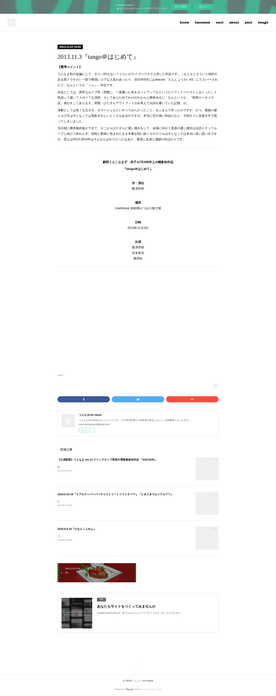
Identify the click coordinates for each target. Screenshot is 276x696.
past (248, 22)
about (234, 22)
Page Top (138, 665)
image (263, 22)
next (219, 22)
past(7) (60, 375)
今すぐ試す (181, 6)
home (184, 22)
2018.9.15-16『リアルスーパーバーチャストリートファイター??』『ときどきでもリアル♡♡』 (115, 494)
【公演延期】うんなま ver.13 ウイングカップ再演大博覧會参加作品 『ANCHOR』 (107, 459)
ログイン (204, 6)
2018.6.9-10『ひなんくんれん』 (77, 528)
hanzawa (202, 22)
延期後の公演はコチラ (69, 467)
